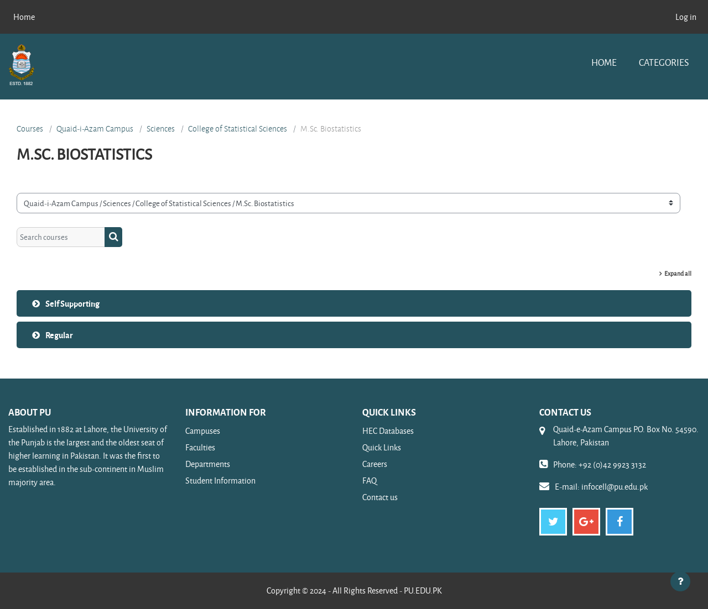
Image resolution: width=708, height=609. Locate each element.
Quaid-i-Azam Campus (94, 128)
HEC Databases (388, 431)
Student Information (220, 480)
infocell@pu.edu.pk (614, 486)
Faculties (200, 447)
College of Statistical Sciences (237, 128)
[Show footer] (680, 581)
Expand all (677, 273)
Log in (685, 17)
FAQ (369, 480)
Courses (30, 128)
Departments (207, 464)
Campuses (202, 431)
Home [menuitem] (24, 17)
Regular (59, 335)
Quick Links (381, 447)
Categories (664, 62)
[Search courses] (61, 237)
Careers (374, 464)
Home (604, 62)
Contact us (380, 497)
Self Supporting (72, 303)
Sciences (161, 128)
